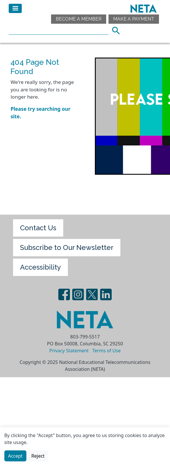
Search (118, 30)
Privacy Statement (69, 350)
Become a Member (79, 19)
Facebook (64, 294)
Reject (38, 457)
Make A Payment (133, 19)
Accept (15, 457)
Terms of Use (106, 350)
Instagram (78, 294)
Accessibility (40, 267)
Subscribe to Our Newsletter (66, 247)
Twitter (92, 294)
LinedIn (106, 294)
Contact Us (38, 228)
